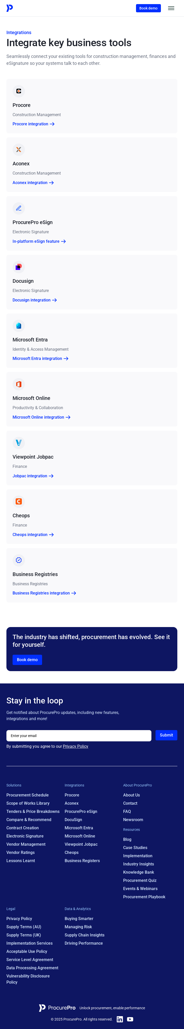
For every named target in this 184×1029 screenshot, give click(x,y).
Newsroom (133, 820)
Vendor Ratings (20, 852)
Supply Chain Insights (85, 935)
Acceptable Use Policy (26, 951)
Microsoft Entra (79, 828)
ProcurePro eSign (81, 811)
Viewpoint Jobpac (81, 844)
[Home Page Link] (22, 8)
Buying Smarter (79, 918)
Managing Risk (78, 927)
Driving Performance (84, 943)
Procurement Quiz (140, 880)
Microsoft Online (80, 836)
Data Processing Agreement (32, 968)
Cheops (72, 852)
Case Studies (135, 847)
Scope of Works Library (28, 803)
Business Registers (82, 861)
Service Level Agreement (29, 959)
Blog (127, 839)
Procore (72, 795)
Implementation (137, 856)
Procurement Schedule (27, 795)
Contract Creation (22, 828)
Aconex (72, 803)
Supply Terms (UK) (23, 935)
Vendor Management (25, 844)
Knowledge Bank (138, 872)
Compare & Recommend (28, 820)
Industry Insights (138, 864)
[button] (171, 8)
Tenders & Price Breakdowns (33, 811)
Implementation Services (29, 943)
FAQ (127, 811)
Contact (130, 803)
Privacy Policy (75, 746)
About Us (131, 795)
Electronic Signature (25, 836)
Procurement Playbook (144, 897)
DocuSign (73, 820)
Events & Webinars (140, 888)
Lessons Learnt (20, 861)
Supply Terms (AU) (23, 927)
